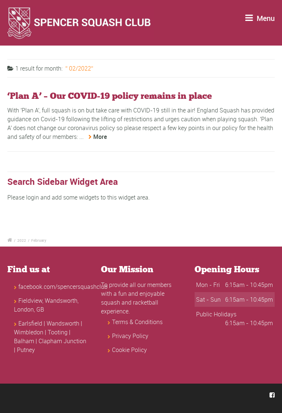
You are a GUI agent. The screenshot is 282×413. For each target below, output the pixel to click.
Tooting (58, 332)
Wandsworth (63, 323)
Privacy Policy (130, 336)
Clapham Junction (62, 341)
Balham (24, 341)
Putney (26, 350)
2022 (21, 240)
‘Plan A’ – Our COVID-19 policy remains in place (109, 96)
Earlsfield (30, 323)
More (100, 137)
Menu (260, 18)
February (38, 240)
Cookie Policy (129, 350)
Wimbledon (28, 332)
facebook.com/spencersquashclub (63, 287)
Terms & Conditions (137, 322)
